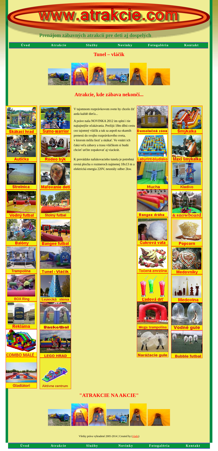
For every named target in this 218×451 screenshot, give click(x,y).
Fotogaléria (158, 45)
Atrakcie (59, 45)
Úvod (25, 45)
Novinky (125, 45)
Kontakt (191, 45)
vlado (135, 436)
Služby (92, 45)
